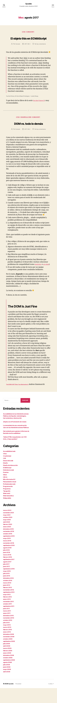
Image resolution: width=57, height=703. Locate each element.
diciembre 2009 (8, 649)
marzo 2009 (7, 663)
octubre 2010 (7, 635)
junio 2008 (6, 682)
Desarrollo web (26, 124)
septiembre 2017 (8, 574)
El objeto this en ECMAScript (28, 41)
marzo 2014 (7, 598)
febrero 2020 (7, 539)
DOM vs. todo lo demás (28, 132)
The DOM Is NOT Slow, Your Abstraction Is (17, 399)
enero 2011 (6, 628)
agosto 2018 (7, 562)
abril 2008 (6, 686)
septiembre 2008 (9, 675)
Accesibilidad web (9, 466)
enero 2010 (7, 647)
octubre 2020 (7, 532)
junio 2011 (6, 623)
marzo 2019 (7, 555)
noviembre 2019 (8, 546)
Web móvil (6, 508)
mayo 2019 (7, 553)
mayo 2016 (7, 586)
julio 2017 (6, 579)
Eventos (5, 487)
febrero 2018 (7, 572)
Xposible (28, 4)
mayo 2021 (7, 530)
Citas (23, 32)
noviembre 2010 (8, 633)
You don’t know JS (40, 107)
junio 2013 (6, 600)
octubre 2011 (7, 619)
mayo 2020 (7, 534)
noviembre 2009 (8, 651)
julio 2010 (6, 637)
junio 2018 (6, 567)
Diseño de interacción (10, 480)
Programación (8, 501)
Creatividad (7, 471)
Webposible (7, 513)
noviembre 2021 (8, 527)
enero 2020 (7, 541)
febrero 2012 (7, 612)
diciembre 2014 (8, 593)
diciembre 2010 (8, 630)
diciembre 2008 (8, 670)
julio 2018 (6, 565)
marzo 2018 (7, 569)
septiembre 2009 (9, 656)
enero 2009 (7, 668)
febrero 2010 (7, 644)
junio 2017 (6, 581)
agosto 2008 (7, 677)
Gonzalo (17, 50)
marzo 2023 (7, 525)
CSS (4, 473)
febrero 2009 (7, 665)
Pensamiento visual (9, 496)
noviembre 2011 (8, 616)
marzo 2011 (7, 626)
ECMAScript (31, 32)
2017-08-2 (27, 141)
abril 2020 (6, 537)
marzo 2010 (7, 642)
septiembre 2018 (9, 560)
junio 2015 (6, 591)
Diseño (5, 478)
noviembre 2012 (8, 605)
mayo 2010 (7, 640)
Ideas (5, 489)
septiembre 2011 (8, 621)
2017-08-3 (27, 50)
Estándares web (8, 485)
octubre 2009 (7, 654)
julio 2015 (6, 588)
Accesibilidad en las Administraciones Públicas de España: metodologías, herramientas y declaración (16, 431)
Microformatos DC (9, 494)
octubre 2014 (7, 595)
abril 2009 (6, 661)
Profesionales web (9, 499)
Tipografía (6, 506)
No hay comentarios (40, 50)
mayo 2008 (7, 684)
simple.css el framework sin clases (14, 436)
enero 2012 (7, 614)
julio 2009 (6, 658)
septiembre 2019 (9, 551)
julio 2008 (6, 679)
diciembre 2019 (8, 544)
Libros (5, 492)
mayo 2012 (7, 609)
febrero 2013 (7, 602)
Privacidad (19, 698)
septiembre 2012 (8, 607)
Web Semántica (8, 510)
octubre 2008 (7, 672)
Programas (7, 503)
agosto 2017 (7, 576)
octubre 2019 (7, 548)
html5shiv (39, 277)
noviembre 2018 (8, 558)
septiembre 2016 (9, 583)
